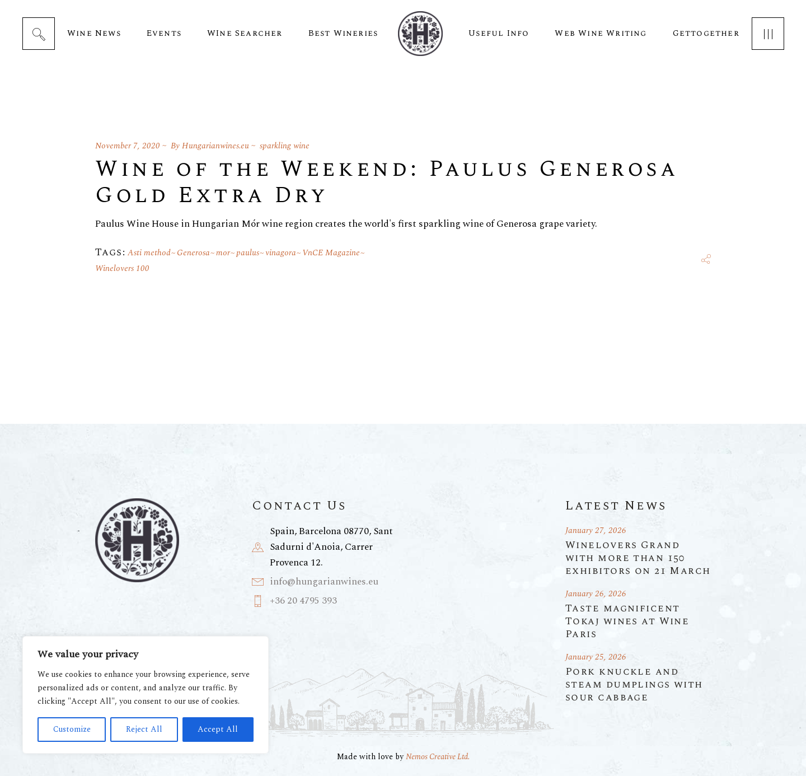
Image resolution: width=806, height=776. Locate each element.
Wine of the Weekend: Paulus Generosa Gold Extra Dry (386, 182)
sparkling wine (285, 145)
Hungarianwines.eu (215, 145)
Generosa (193, 252)
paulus (247, 252)
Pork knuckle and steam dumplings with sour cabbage (634, 684)
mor (223, 252)
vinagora (280, 252)
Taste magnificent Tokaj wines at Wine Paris (627, 621)
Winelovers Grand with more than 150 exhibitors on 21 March (638, 558)
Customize (72, 729)
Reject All (144, 729)
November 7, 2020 (127, 145)
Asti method (149, 252)
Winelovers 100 (122, 268)
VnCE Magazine (331, 252)
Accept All (218, 729)
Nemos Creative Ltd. (438, 757)
